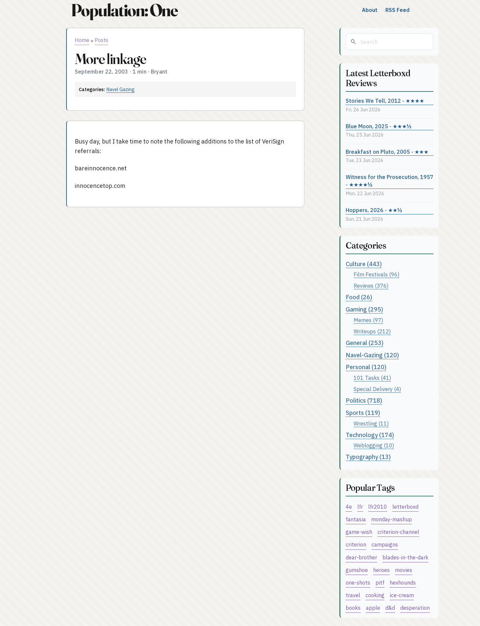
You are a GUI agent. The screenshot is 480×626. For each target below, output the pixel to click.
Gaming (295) (364, 309)
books (353, 607)
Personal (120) (366, 367)
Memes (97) (368, 319)
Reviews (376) (371, 285)
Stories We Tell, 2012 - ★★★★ (385, 100)
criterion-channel (398, 531)
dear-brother (361, 557)
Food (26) (359, 297)
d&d (390, 607)
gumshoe (357, 569)
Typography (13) (368, 457)
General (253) (364, 343)
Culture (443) (364, 264)
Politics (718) (364, 400)
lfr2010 (377, 506)
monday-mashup (391, 519)
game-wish (359, 531)
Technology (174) (370, 435)
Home (82, 40)
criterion (356, 544)
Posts (101, 40)
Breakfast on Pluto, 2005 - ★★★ (387, 151)
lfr (360, 506)
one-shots (358, 582)
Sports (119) (363, 413)
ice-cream (402, 595)
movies (403, 569)
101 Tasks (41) (372, 377)
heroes (381, 569)
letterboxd (405, 506)
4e (349, 506)
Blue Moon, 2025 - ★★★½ (379, 126)
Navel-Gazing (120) (372, 355)
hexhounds (403, 582)
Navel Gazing (120, 89)
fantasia (356, 519)
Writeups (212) (372, 331)
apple (373, 607)
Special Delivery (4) (377, 388)
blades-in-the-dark (405, 557)
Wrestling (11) (371, 423)
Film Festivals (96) (376, 274)
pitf (379, 582)
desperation (415, 607)
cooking (375, 595)
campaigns (384, 544)
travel (353, 595)
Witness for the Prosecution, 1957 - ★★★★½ (389, 180)
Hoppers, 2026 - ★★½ (374, 209)
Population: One (124, 10)
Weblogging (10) (374, 445)
